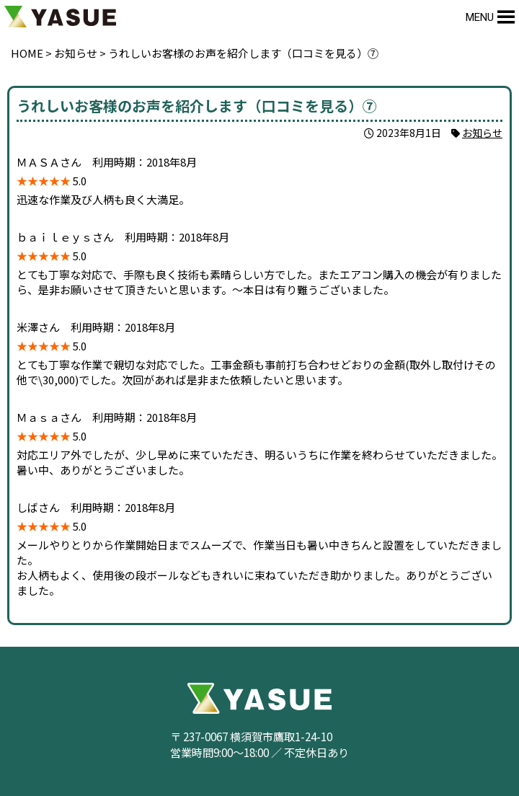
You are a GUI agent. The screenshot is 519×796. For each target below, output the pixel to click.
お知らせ (482, 132)
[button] (480, 17)
